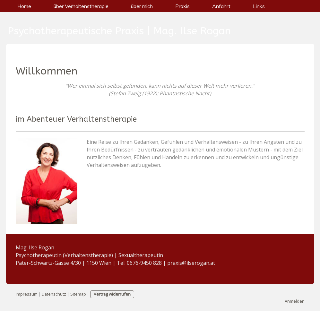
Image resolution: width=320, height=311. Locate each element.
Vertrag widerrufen (112, 294)
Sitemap (78, 294)
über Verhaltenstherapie (81, 6)
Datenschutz (54, 294)
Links (259, 6)
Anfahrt (221, 6)
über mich (142, 6)
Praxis (182, 6)
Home (24, 6)
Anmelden (295, 301)
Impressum (27, 294)
